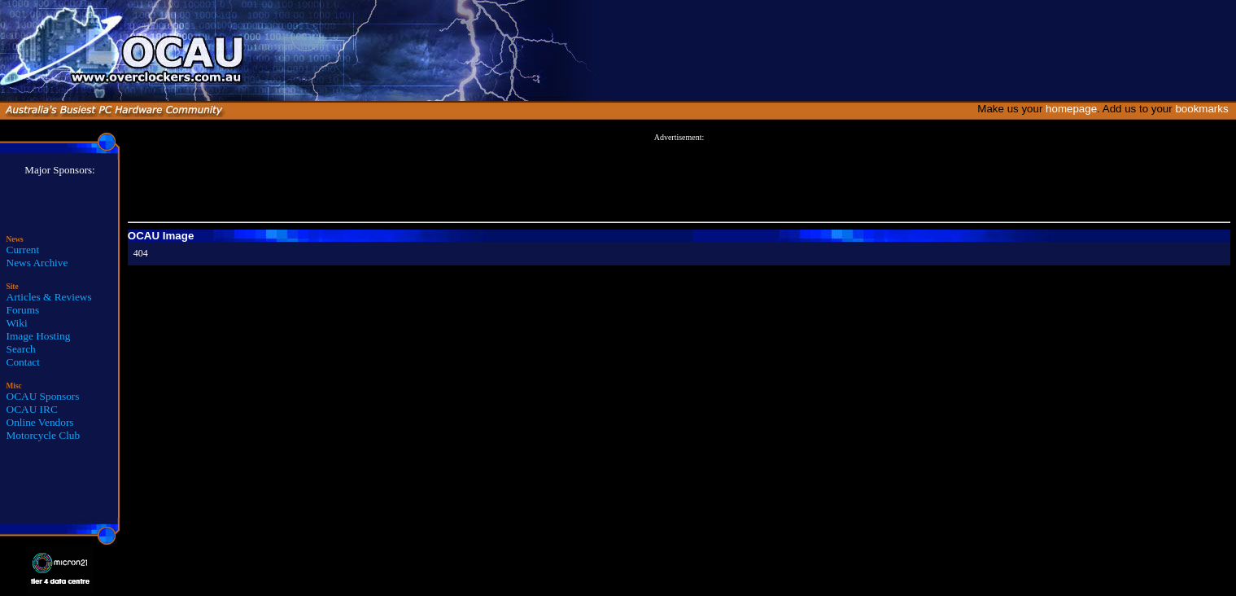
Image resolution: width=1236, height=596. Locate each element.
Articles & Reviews (49, 297)
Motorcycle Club (44, 435)
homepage (1071, 109)
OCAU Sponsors (43, 396)
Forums (23, 310)
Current (23, 249)
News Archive (37, 262)
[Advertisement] (678, 178)
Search (21, 349)
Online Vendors (40, 422)
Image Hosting (39, 336)
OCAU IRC (32, 409)
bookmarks (1204, 109)
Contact (23, 362)
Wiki (17, 323)
